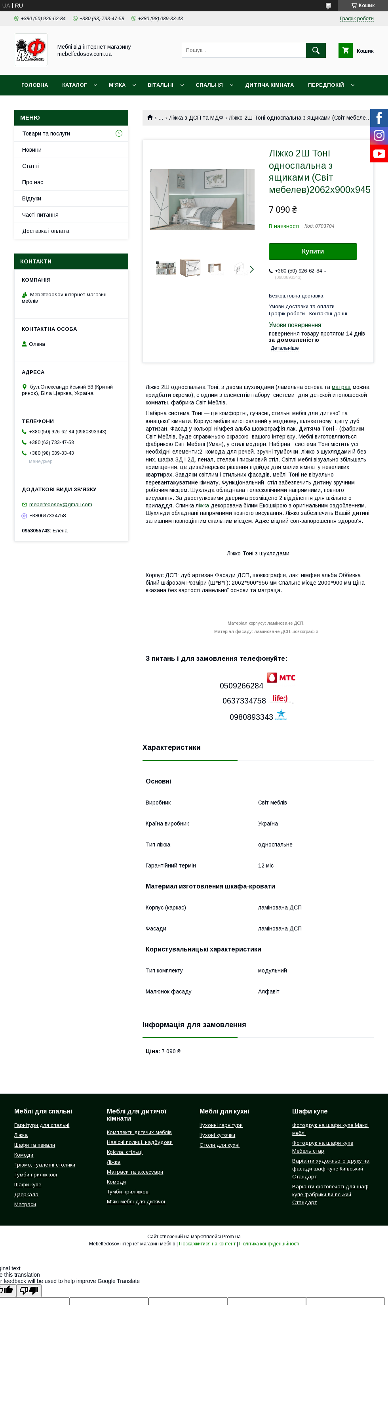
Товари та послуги (46, 133)
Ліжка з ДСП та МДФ (196, 117)
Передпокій (326, 85)
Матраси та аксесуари (135, 1172)
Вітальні (160, 85)
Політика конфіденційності (269, 1244)
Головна (34, 85)
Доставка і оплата (45, 231)
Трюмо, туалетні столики (44, 1165)
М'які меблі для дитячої (136, 1202)
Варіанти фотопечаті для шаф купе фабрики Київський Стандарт (330, 1194)
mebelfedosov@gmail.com (60, 504)
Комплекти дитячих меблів (139, 1132)
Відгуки (31, 198)
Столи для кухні (220, 1145)
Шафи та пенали (34, 1145)
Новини (32, 150)
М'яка (117, 85)
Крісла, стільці (125, 1152)
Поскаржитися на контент (207, 1244)
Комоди (23, 1155)
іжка (205, 505)
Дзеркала (26, 1194)
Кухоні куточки (217, 1135)
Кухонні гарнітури (221, 1125)
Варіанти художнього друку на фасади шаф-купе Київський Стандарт (330, 1169)
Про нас (32, 182)
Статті (30, 166)
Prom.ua (231, 1236)
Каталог (74, 85)
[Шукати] (316, 50)
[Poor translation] (29, 1290)
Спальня (209, 85)
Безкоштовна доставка (296, 296)
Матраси (25, 1204)
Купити (313, 251)
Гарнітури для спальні (41, 1125)
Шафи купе (27, 1185)
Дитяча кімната (269, 85)
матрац (341, 387)
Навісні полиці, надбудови (140, 1142)
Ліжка (21, 1135)
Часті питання (40, 215)
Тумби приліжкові (35, 1175)
